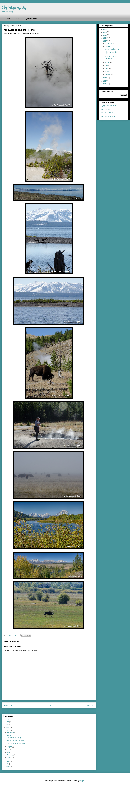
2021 (7, 719)
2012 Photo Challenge (108, 113)
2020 (7, 722)
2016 (7, 761)
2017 (7, 730)
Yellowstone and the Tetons (15, 740)
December (10, 732)
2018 (7, 727)
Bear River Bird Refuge (14, 738)
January (10, 757)
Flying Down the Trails (108, 106)
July (8, 749)
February (10, 755)
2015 (7, 764)
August (9, 747)
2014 (7, 766)
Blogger (81, 781)
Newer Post (7, 705)
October (10, 735)
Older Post (90, 705)
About (17, 19)
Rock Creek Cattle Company (16, 743)
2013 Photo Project (107, 109)
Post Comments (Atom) (53, 711)
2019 (7, 724)
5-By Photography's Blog (14, 8)
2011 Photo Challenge (108, 116)
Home (8, 19)
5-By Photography (30, 19)
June (9, 752)
